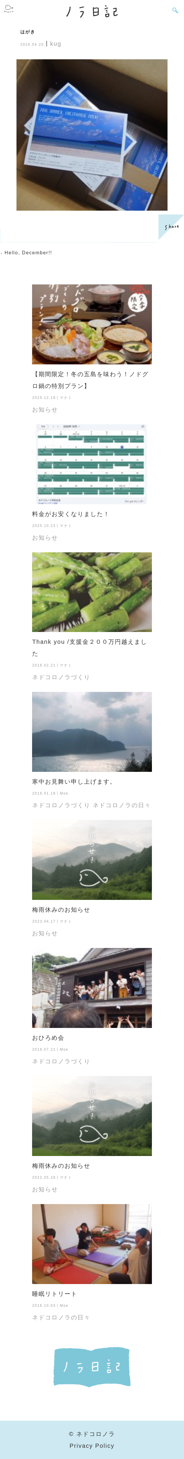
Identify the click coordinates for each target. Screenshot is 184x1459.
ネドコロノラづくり (61, 677)
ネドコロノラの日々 (122, 805)
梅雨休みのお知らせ (61, 909)
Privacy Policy (91, 1445)
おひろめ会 (48, 1037)
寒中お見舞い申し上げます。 (74, 781)
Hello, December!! (28, 252)
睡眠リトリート (54, 1294)
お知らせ (45, 409)
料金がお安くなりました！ (71, 514)
